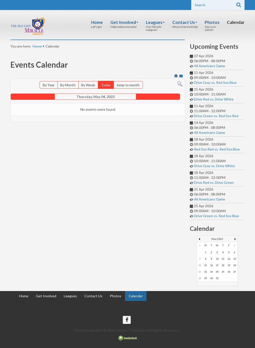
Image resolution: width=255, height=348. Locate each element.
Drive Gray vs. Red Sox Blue (215, 82)
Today (106, 85)
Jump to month (128, 85)
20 (234, 265)
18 (223, 265)
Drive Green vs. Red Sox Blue (216, 216)
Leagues (155, 22)
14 (199, 265)
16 (211, 265)
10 (217, 258)
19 (229, 265)
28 (199, 278)
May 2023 (217, 238)
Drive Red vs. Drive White (214, 99)
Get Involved (124, 22)
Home (97, 22)
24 (217, 271)
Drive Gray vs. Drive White (214, 166)
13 (234, 258)
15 (205, 265)
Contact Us (184, 22)
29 (205, 278)
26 (229, 271)
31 (217, 278)
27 (234, 271)
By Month (67, 85)
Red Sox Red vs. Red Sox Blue (217, 149)
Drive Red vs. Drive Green (214, 182)
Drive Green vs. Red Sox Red (216, 116)
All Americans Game (209, 66)
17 (217, 265)
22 (205, 271)
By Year (49, 85)
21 (199, 271)
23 (211, 271)
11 (223, 258)
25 (223, 271)
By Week (88, 85)
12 (229, 258)
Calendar (236, 22)
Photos (212, 22)
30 (211, 278)
